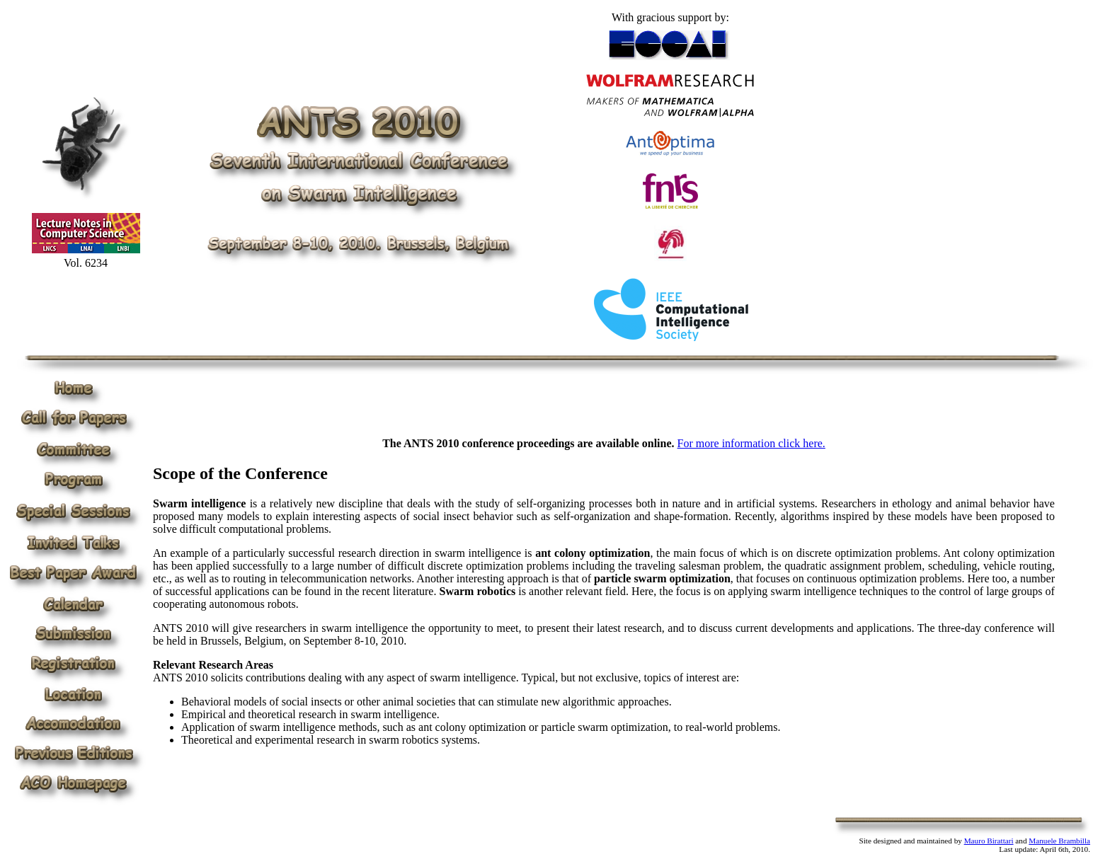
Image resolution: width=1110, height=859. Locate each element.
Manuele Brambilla (1059, 840)
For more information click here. (751, 443)
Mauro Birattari (989, 840)
